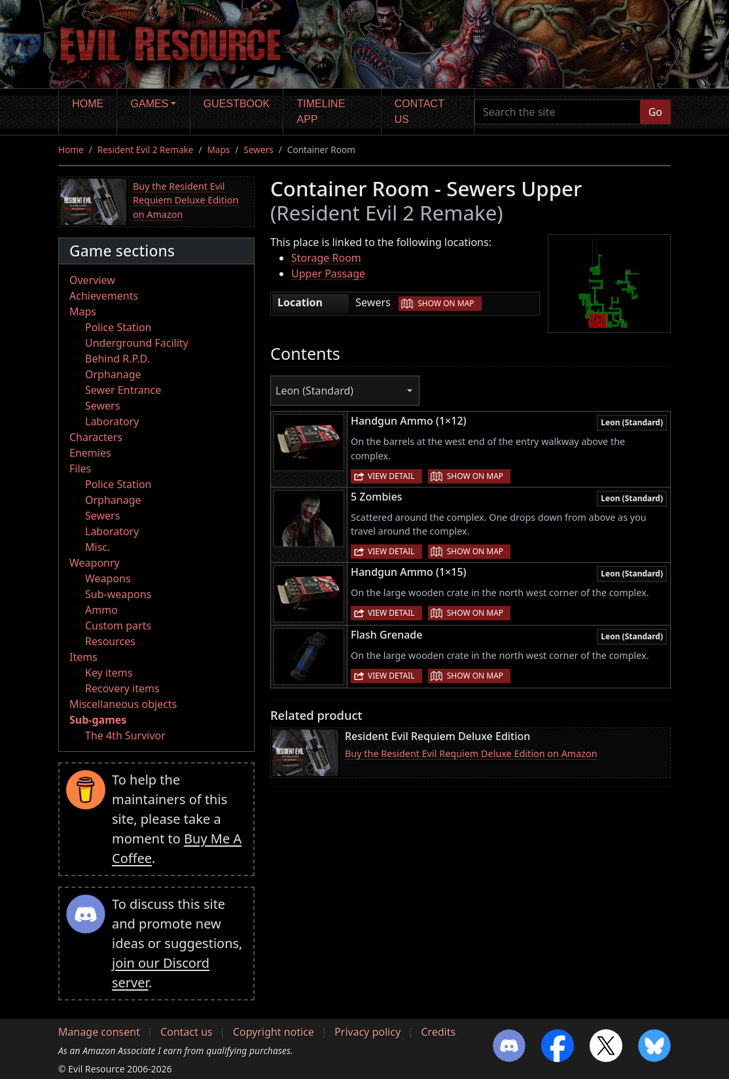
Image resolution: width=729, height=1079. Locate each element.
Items (83, 657)
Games (150, 103)
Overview (92, 280)
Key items (108, 672)
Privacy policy (367, 1032)
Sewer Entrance (123, 390)
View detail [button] (391, 476)
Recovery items (122, 688)
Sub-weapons (118, 594)
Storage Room (326, 258)
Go (655, 112)
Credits (438, 1032)
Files (80, 468)
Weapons (108, 578)
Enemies (90, 453)
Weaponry (94, 563)
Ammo (101, 610)
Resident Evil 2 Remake (146, 149)
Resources (110, 641)
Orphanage (113, 374)
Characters (95, 437)
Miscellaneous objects (123, 704)
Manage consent (99, 1032)
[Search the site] (557, 111)
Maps (218, 149)
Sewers (258, 149)
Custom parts (118, 625)
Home (87, 103)
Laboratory (112, 421)
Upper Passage (328, 273)
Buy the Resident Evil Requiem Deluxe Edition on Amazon (185, 200)
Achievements (103, 296)
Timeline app (321, 111)
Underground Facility (136, 343)
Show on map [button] (446, 303)
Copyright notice (273, 1032)
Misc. (97, 547)
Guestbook (237, 103)
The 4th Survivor (125, 735)
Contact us (419, 111)
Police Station (118, 327)
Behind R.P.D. (117, 358)
